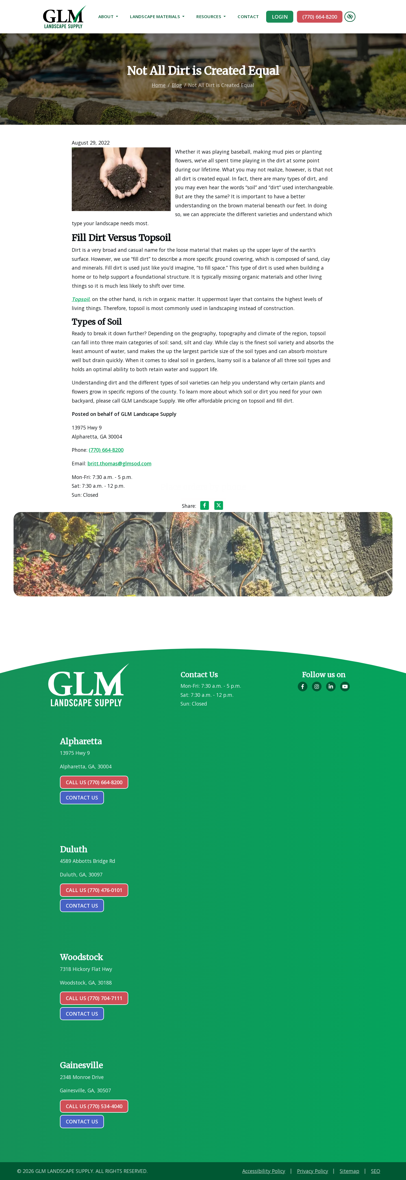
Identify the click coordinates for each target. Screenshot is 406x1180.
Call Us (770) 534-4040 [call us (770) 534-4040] (94, 1106)
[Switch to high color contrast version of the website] (349, 17)
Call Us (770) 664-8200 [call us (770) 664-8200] (94, 782)
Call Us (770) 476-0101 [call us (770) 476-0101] (94, 890)
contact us (82, 797)
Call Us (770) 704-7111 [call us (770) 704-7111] (94, 998)
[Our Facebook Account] (302, 689)
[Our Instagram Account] (317, 689)
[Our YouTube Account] (345, 689)
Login (280, 16)
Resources (211, 16)
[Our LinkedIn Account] (331, 689)
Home (159, 79)
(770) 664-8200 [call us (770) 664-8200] (319, 16)
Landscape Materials (157, 16)
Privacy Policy (369, 1171)
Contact (248, 16)
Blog (177, 79)
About (108, 16)
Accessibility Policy (320, 1171)
